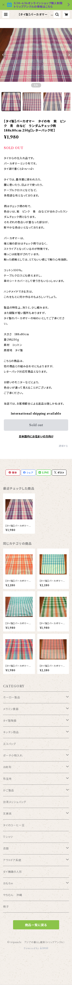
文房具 (7, 813)
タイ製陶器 (10, 720)
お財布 (7, 767)
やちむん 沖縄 (12, 895)
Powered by (36, 948)
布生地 (7, 778)
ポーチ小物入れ (13, 755)
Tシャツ (8, 837)
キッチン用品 (11, 732)
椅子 (6, 906)
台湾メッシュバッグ (14, 802)
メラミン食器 (11, 709)
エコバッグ (9, 744)
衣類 (6, 848)
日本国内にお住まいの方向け (36, 436)
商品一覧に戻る (36, 925)
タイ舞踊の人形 (12, 872)
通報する (63, 445)
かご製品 (8, 790)
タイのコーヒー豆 (13, 825)
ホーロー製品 (11, 697)
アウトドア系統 (12, 860)
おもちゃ (8, 883)
